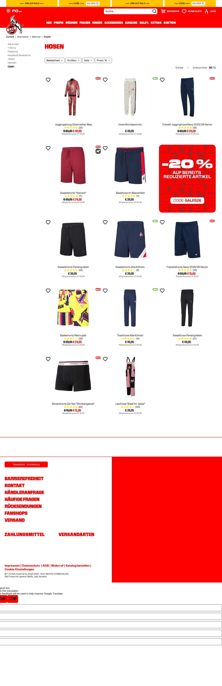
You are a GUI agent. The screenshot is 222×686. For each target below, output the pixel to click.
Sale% (144, 23)
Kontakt (15, 485)
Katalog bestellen (78, 565)
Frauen (85, 23)
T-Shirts (12, 48)
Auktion (170, 23)
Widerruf (57, 565)
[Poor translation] (12, 599)
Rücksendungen (23, 506)
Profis (58, 23)
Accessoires (113, 23)
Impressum (12, 565)
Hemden (12, 62)
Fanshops (16, 513)
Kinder (97, 23)
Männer (71, 23)
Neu (49, 23)
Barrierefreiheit (24, 478)
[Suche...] (130, 11)
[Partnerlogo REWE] (16, 447)
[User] (210, 11)
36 (210, 67)
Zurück (10, 37)
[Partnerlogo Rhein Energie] (47, 447)
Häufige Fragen (22, 499)
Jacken (11, 59)
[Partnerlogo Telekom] (143, 447)
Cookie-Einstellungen (19, 569)
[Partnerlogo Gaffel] (206, 447)
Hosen (11, 66)
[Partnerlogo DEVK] (111, 447)
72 (214, 67)
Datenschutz (31, 565)
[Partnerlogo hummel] (79, 447)
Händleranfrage (24, 492)
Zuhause (131, 23)
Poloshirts (13, 51)
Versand (15, 520)
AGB (46, 565)
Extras (156, 23)
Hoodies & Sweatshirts (19, 55)
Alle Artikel (13, 44)
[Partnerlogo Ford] (174, 447)
